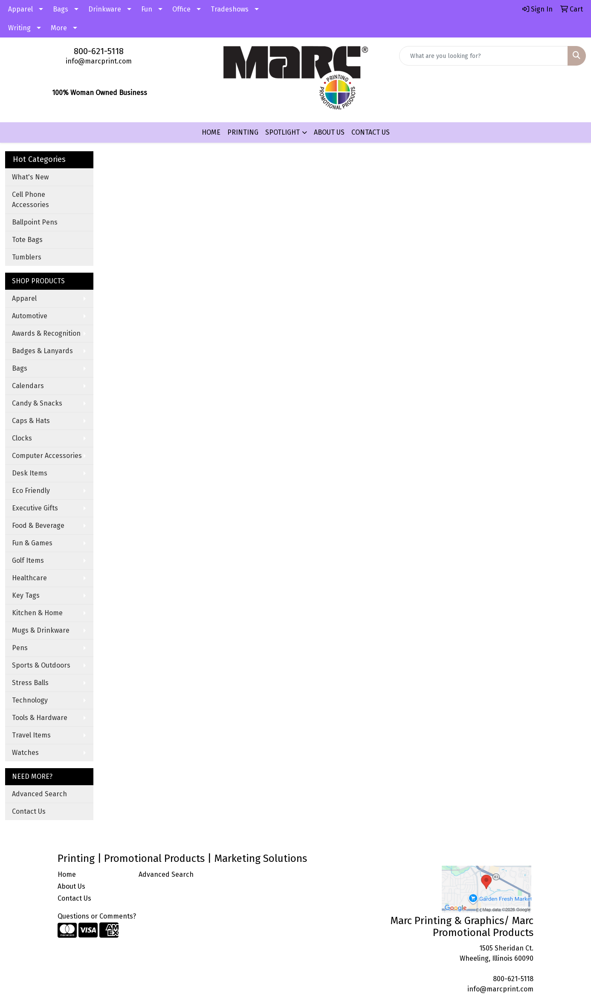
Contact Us (29, 811)
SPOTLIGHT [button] (282, 132)
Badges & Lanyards (42, 351)
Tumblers (26, 257)
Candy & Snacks (37, 403)
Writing (19, 28)
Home (67, 874)
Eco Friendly (31, 491)
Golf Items (28, 560)
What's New (30, 177)
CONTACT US (370, 132)
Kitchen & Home (37, 613)
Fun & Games (32, 543)
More (59, 28)
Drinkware (104, 9)
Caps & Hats (31, 421)
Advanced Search (39, 794)
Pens (20, 648)
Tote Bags (27, 240)
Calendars (28, 386)
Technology (30, 700)
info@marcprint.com (99, 61)
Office (181, 9)
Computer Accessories (47, 456)
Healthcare (29, 578)
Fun (146, 9)
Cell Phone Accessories (30, 199)
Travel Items (31, 735)
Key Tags (26, 595)
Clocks (22, 438)
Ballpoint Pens (35, 222)
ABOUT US (329, 132)
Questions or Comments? (97, 916)
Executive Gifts (35, 508)
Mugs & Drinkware (41, 630)
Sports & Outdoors (41, 665)
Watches (25, 753)
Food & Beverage (38, 525)
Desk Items (29, 473)
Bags (60, 9)
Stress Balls (30, 683)
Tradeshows (230, 9)
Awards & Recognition (46, 333)
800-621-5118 (99, 51)
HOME (211, 132)
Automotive (29, 316)
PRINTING (242, 132)
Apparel (20, 9)
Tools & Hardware (39, 718)
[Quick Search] (483, 56)
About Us (71, 886)
